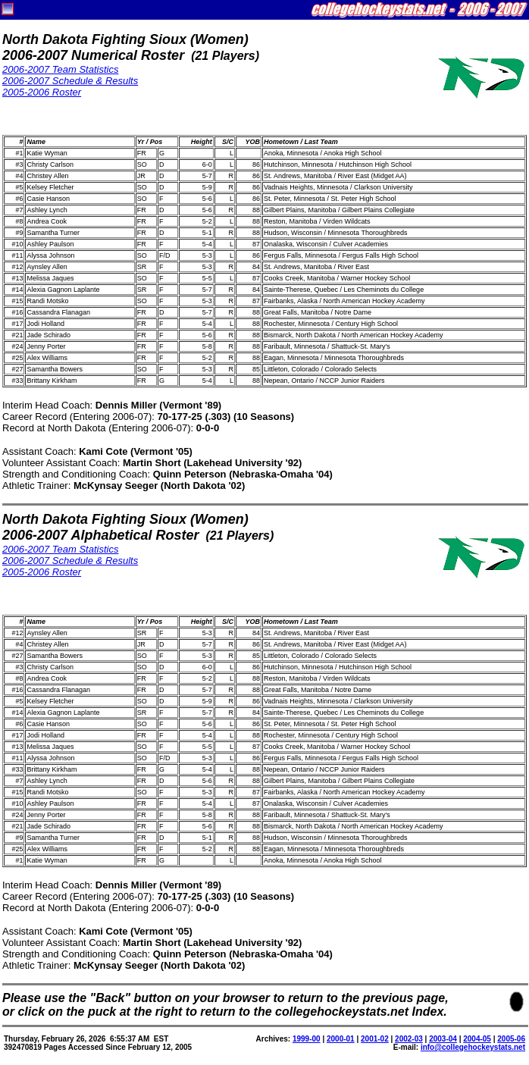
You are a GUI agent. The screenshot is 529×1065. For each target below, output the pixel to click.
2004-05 (477, 1039)
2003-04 (443, 1039)
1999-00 (307, 1039)
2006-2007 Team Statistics (60, 69)
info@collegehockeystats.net (473, 1047)
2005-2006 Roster (41, 92)
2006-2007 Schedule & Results (70, 80)
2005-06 (511, 1039)
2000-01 (341, 1039)
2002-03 (409, 1039)
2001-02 (375, 1039)
